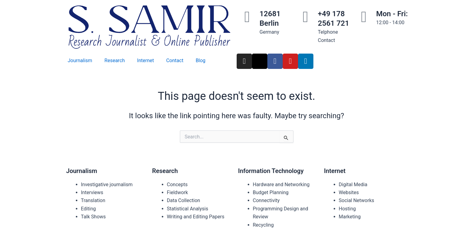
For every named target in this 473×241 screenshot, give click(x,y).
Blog (200, 60)
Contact (174, 60)
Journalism (80, 60)
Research (114, 60)
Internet (145, 60)
